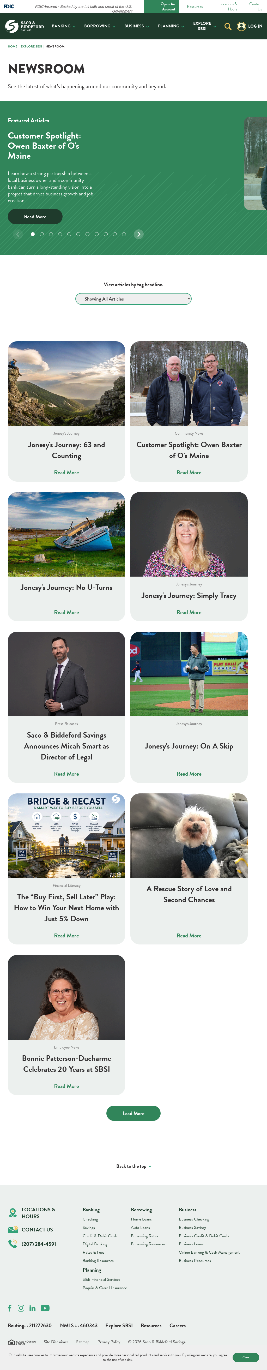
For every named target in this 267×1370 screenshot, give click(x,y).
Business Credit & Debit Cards (204, 1236)
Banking (61, 26)
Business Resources (195, 1261)
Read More (35, 216)
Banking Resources (98, 1261)
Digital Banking (95, 1244)
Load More (133, 1113)
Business (134, 26)
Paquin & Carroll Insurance (105, 1288)
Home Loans (141, 1219)
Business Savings (192, 1227)
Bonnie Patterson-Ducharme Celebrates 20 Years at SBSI (66, 1063)
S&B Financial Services (101, 1279)
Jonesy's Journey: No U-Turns (66, 587)
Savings (89, 1227)
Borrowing (97, 26)
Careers (177, 1325)
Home (12, 47)
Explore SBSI (202, 26)
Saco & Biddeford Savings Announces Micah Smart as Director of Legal (66, 746)
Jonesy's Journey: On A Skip (189, 746)
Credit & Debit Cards (100, 1236)
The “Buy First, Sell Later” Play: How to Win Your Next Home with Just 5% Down (66, 907)
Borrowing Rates (144, 1236)
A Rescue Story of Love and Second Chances (189, 894)
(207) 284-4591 (32, 1244)
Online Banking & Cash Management (209, 1252)
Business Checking (194, 1219)
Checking (90, 1219)
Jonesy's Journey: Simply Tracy (189, 595)
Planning (168, 26)
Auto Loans (140, 1227)
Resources (195, 6)
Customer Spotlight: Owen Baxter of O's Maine (189, 450)
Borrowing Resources (148, 1244)
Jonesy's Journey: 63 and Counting (66, 450)
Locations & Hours (228, 7)
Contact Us (255, 7)
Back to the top (131, 1166)
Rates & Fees (93, 1252)
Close (245, 1357)
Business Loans (191, 1244)
